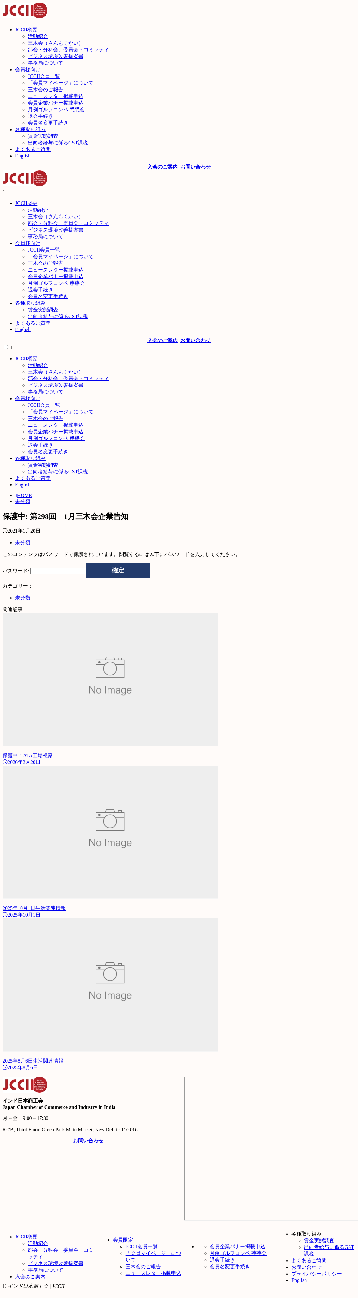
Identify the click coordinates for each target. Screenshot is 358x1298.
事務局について (45, 1270)
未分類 (22, 501)
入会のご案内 (30, 1276)
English (299, 1280)
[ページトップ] (3, 1292)
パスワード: (44, 570)
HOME (23, 495)
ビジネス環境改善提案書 (55, 1263)
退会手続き (222, 1260)
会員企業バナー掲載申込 (237, 1246)
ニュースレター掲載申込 (153, 1273)
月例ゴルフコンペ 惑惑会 (238, 1253)
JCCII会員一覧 (142, 1246)
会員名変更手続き (230, 1266)
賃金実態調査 (319, 1240)
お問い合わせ (306, 1267)
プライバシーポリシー (316, 1273)
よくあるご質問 (309, 1260)
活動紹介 (38, 1243)
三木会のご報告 (143, 1266)
